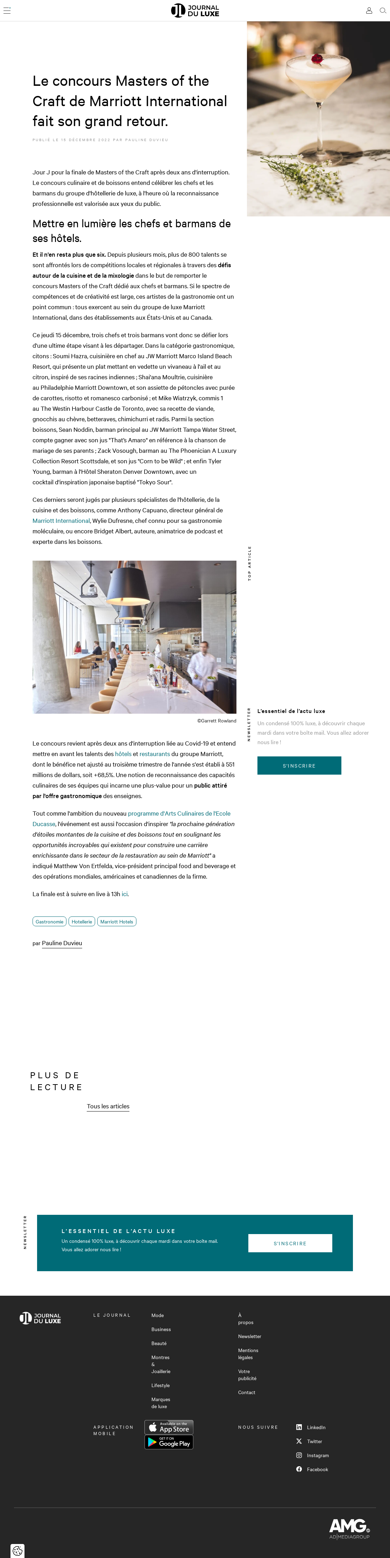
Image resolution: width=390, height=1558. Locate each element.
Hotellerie (82, 921)
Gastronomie (49, 921)
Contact (246, 1392)
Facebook (312, 1469)
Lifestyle (160, 1385)
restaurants (155, 753)
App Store (168, 1427)
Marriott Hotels (116, 921)
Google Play (168, 1442)
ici (125, 893)
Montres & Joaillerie (160, 1363)
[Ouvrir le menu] (7, 10)
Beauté (158, 1342)
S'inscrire (299, 765)
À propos (246, 1318)
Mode (157, 1314)
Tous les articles (108, 1106)
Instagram (312, 1455)
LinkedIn (311, 1427)
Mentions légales (248, 1353)
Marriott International (61, 520)
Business (161, 1328)
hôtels (123, 753)
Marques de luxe (160, 1403)
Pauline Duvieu (147, 139)
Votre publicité (247, 1374)
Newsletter (249, 1335)
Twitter (309, 1441)
